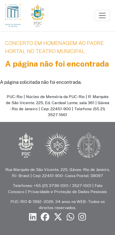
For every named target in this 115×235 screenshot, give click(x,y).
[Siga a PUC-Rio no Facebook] (45, 217)
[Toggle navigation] (102, 15)
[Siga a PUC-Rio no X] (58, 217)
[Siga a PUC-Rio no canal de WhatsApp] (70, 217)
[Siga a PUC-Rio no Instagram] (82, 217)
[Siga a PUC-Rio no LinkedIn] (33, 217)
